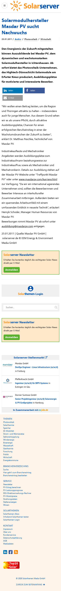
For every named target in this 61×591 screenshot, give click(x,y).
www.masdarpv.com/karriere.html (38, 179)
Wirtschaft (46, 39)
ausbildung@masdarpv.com (17, 226)
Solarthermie (8, 425)
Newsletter (7, 484)
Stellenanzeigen (10, 502)
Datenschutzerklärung (12, 538)
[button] (12, 90)
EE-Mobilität (8, 431)
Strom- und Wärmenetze (13, 434)
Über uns (7, 532)
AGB (5, 541)
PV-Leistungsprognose (13, 490)
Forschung (7, 451)
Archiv (18, 39)
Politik (6, 454)
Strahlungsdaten (10, 499)
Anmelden (11, 270)
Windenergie (8, 439)
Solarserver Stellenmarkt (30, 357)
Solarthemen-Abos (11, 514)
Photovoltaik (30, 39)
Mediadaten (8, 543)
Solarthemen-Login (11, 519)
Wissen (6, 505)
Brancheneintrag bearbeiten (15, 475)
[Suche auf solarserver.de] (56, 307)
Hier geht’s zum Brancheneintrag (17, 472)
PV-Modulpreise (10, 496)
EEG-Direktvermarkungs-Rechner (17, 493)
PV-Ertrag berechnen (12, 487)
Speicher (7, 428)
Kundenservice (9, 535)
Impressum (8, 529)
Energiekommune (10, 460)
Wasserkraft (8, 445)
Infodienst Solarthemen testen (16, 517)
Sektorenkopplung (11, 437)
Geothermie (8, 448)
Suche (5, 469)
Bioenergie (7, 442)
